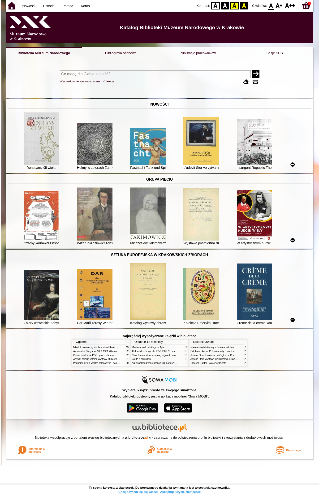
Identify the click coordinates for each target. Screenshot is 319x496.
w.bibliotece (136, 437)
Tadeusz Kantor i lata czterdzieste (208, 363)
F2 (290, 5)
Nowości (28, 6)
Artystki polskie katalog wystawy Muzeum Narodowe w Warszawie (108, 359)
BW (225, 5)
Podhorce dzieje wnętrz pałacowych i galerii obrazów (101, 363)
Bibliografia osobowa (121, 53)
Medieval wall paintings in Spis (148, 347)
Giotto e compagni (141, 359)
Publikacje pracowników (198, 53)
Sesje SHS (274, 53)
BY (243, 5)
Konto (85, 6)
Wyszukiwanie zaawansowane (80, 81)
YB (234, 5)
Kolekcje (108, 81)
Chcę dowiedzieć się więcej (138, 492)
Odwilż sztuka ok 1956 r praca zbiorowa (94, 355)
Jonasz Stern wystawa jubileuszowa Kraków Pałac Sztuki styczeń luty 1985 (230, 359)
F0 (271, 5)
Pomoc (67, 6)
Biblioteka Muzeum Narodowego (44, 53)
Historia (49, 6)
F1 (279, 5)
